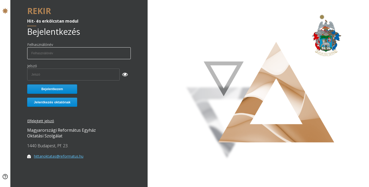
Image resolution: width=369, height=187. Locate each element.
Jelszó (32, 65)
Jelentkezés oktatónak (52, 102)
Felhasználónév (40, 44)
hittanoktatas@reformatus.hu (58, 156)
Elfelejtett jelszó (40, 120)
